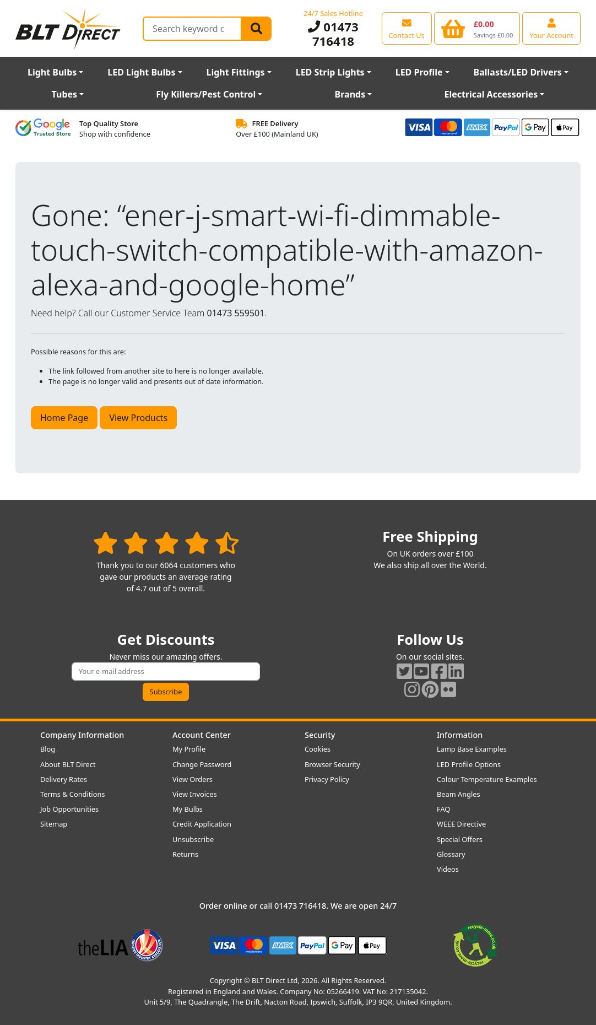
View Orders (192, 779)
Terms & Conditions (72, 794)
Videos (448, 869)
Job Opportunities (69, 809)
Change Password (201, 764)
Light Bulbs (52, 72)
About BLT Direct (68, 764)
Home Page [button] (64, 418)
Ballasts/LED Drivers (518, 72)
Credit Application (201, 824)
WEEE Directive (461, 824)
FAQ (443, 809)
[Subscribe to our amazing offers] (166, 671)
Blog (47, 749)
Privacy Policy (327, 779)
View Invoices (194, 794)
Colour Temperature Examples (487, 779)
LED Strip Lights (330, 72)
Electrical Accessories (491, 94)
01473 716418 (333, 34)
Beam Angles (458, 794)
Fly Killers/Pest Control (206, 94)
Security (320, 735)
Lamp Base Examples (472, 749)
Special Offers (460, 839)
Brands (350, 94)
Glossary (451, 854)
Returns (185, 854)
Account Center (201, 735)
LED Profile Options (469, 764)
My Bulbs (187, 809)
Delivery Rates (63, 779)
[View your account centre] (551, 28)
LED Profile (419, 72)
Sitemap (53, 824)
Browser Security (332, 764)
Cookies (317, 749)
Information (460, 735)
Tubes (65, 94)
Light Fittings (235, 72)
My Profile (188, 749)
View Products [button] (138, 418)
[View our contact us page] (407, 28)
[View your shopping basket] (477, 28)
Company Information (82, 735)
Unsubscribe (193, 839)
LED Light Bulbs (141, 72)
